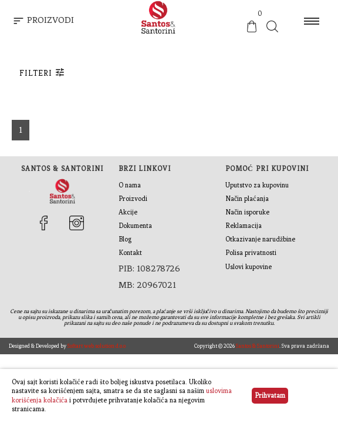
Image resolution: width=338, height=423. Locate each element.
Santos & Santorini (257, 346)
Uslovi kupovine (248, 267)
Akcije (128, 212)
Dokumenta (135, 225)
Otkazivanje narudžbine (260, 239)
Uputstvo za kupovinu (257, 185)
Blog (125, 239)
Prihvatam (270, 395)
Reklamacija (243, 225)
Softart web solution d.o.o (96, 346)
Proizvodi (133, 198)
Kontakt (130, 253)
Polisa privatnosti (250, 253)
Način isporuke (247, 212)
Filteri (42, 72)
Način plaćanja (247, 198)
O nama (130, 185)
